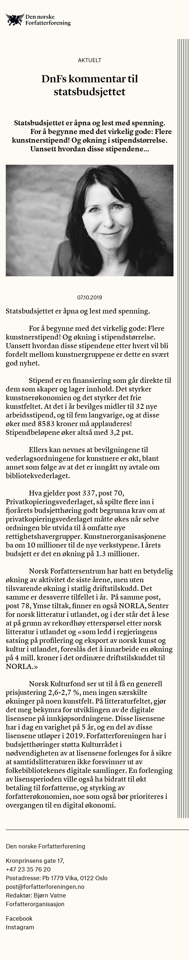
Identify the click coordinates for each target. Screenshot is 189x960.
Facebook (19, 918)
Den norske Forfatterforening (38, 19)
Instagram (20, 926)
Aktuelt (89, 60)
